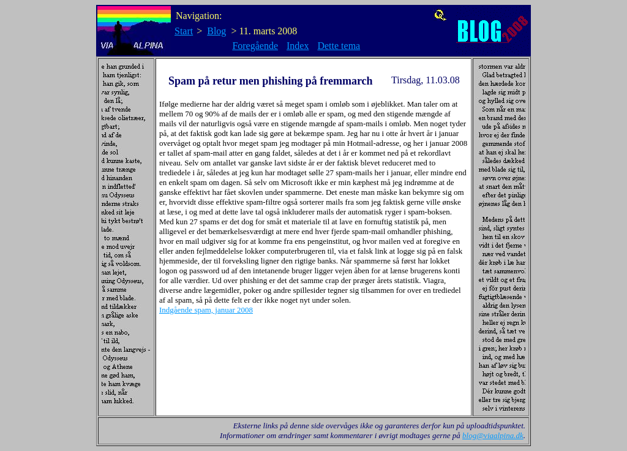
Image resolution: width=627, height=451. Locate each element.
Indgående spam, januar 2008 (206, 309)
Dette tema (338, 45)
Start (184, 31)
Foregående (255, 45)
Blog (216, 31)
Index (298, 45)
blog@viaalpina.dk (493, 435)
